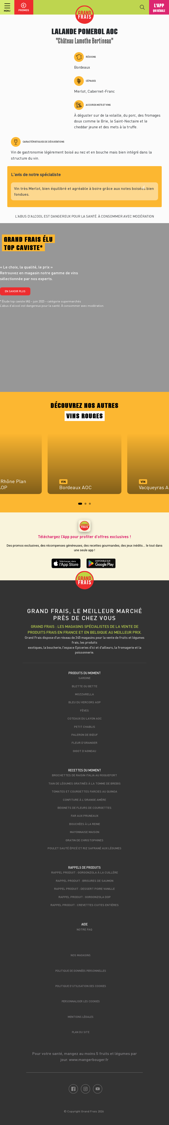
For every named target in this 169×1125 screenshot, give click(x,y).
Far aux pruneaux (84, 815)
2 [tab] (86, 505)
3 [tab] (91, 505)
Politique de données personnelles (80, 970)
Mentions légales (80, 1017)
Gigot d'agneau (84, 751)
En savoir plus (15, 291)
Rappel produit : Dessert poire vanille (84, 888)
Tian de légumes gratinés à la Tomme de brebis (84, 783)
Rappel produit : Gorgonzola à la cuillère (84, 872)
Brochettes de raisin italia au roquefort (84, 775)
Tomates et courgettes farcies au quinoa (84, 791)
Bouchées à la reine (84, 824)
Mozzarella (84, 694)
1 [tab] (80, 505)
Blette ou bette (84, 686)
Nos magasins (81, 955)
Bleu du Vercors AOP (84, 702)
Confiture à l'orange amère (84, 799)
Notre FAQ (84, 929)
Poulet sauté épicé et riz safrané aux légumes (84, 848)
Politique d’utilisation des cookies (80, 986)
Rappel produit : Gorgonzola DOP (85, 897)
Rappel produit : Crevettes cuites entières (85, 905)
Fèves (84, 710)
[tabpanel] (84, 466)
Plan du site (80, 1032)
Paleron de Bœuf (84, 735)
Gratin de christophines (84, 840)
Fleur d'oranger (84, 743)
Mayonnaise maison (84, 832)
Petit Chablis (84, 726)
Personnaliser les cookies (81, 1001)
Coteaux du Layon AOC (85, 718)
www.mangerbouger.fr (89, 1059)
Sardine (84, 678)
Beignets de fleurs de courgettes (84, 807)
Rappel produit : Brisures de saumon (84, 880)
